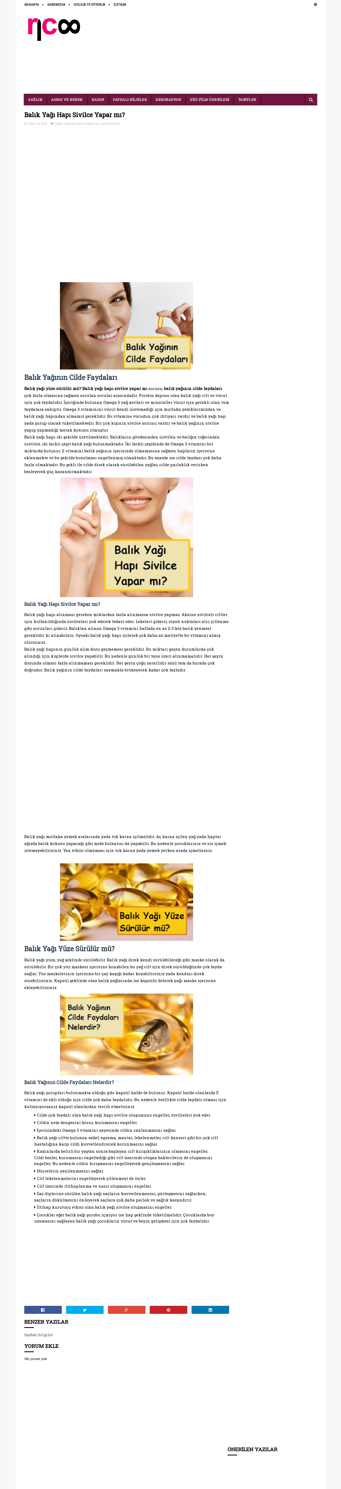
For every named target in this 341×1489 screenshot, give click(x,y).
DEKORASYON (168, 99)
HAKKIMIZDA (56, 4)
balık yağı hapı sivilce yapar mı (76, 124)
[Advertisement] (220, 51)
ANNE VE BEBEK (67, 99)
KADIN (98, 99)
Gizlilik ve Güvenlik (89, 4)
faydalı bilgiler (110, 124)
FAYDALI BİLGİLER (130, 99)
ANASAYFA (31, 4)
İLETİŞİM (120, 4)
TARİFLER (247, 99)
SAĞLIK (36, 99)
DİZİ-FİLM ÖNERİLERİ (210, 99)
